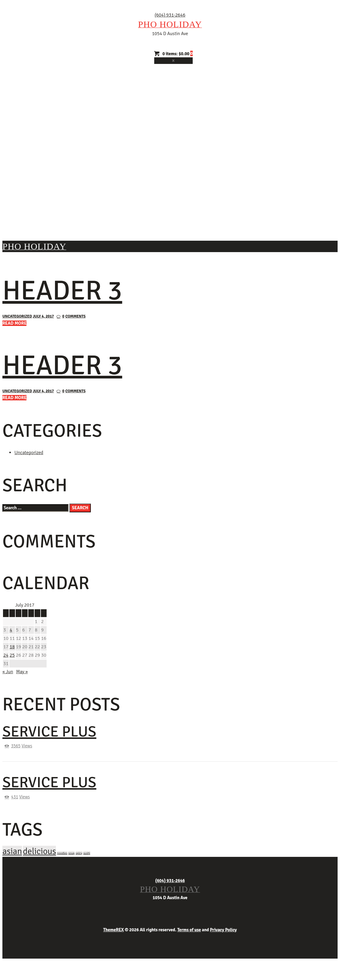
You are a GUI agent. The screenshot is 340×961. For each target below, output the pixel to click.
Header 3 (62, 290)
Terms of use (189, 929)
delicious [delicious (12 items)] (39, 851)
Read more (14, 323)
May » (22, 672)
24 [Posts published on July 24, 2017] (5, 655)
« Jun (7, 672)
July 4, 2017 (43, 316)
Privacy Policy (223, 929)
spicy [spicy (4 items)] (79, 853)
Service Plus (49, 731)
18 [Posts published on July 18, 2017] (12, 647)
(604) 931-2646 (170, 15)
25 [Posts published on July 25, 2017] (12, 655)
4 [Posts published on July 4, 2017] (11, 630)
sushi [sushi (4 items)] (86, 853)
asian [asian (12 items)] (12, 851)
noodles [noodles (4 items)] (62, 853)
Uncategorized (17, 316)
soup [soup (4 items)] (71, 853)
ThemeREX (113, 929)
